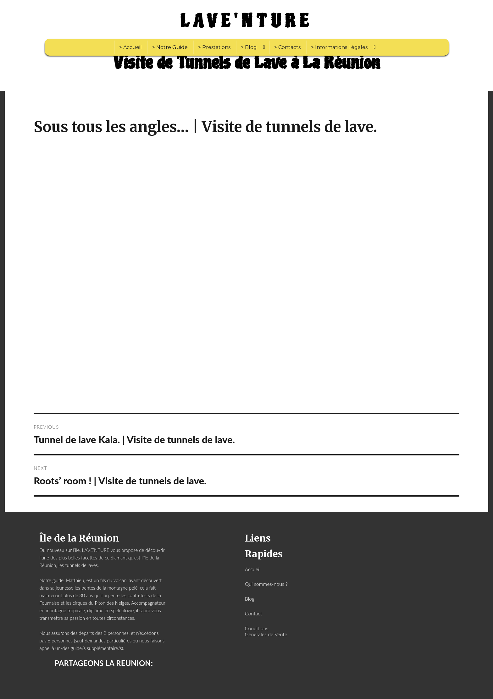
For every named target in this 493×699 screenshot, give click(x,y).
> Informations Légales (339, 47)
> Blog (249, 47)
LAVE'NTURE (246, 21)
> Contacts (287, 47)
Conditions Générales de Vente (266, 631)
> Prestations (214, 47)
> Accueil (130, 47)
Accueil (252, 569)
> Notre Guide (170, 47)
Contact (253, 613)
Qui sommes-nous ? (266, 584)
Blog (250, 599)
